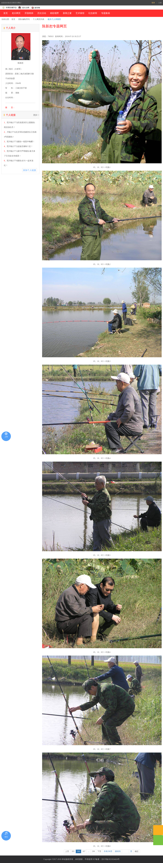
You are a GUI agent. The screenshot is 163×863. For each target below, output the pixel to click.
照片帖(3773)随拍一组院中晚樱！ (21, 142)
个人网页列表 (38, 19)
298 (93, 851)
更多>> (36, 115)
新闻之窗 (67, 13)
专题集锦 (105, 13)
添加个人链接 (29, 170)
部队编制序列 (24, 19)
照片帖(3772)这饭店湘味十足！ (20, 146)
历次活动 (41, 13)
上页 (67, 851)
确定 (137, 851)
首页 (5, 13)
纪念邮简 (92, 13)
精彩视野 (54, 13)
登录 (153, 3)
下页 (99, 851)
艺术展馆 (80, 13)
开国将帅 (29, 13)
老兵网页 (16, 13)
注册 (160, 3)
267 (83, 851)
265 (73, 851)
